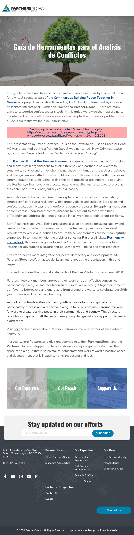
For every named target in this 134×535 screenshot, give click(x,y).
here (17, 329)
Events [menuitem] (49, 499)
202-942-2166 (17, 463)
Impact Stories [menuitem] (111, 463)
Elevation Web (109, 530)
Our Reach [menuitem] (110, 450)
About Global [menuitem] (57, 457)
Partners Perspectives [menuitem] (60, 487)
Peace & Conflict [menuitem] (84, 475)
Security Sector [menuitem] (83, 481)
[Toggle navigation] (125, 8)
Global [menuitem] (54, 450)
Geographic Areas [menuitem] (113, 468)
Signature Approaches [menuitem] (57, 463)
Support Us (114, 510)
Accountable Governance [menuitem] (82, 459)
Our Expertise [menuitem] (84, 450)
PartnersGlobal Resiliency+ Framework (42, 161)
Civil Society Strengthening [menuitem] (82, 468)
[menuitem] (60, 493)
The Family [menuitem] (114, 457)
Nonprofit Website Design (81, 530)
